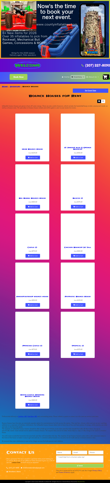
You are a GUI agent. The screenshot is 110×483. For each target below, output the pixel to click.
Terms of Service (64, 472)
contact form (16, 462)
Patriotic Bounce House (78, 296)
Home (66, 77)
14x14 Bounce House (32, 149)
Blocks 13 (78, 198)
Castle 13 (32, 247)
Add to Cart (33, 157)
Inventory (79, 77)
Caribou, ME (22, 416)
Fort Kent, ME (32, 416)
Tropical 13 (78, 346)
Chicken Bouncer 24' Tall (77, 247)
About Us (94, 77)
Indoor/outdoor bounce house (32, 296)
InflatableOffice (81, 481)
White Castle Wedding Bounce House (32, 395)
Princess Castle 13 (32, 346)
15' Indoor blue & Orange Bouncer (77, 148)
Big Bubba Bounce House (32, 198)
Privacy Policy (97, 470)
